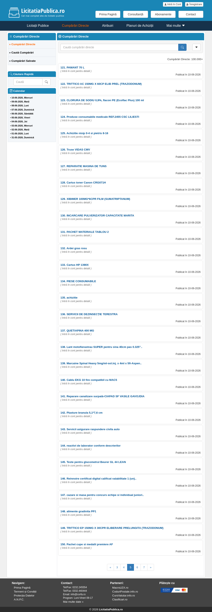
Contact (191, 14)
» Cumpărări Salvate (22, 60)
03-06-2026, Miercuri (22, 125)
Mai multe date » (73, 601)
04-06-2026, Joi (19, 121)
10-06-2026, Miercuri (22, 97)
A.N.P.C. (19, 599)
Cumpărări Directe (75, 25)
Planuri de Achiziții (139, 25)
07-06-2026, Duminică (23, 109)
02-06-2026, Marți (20, 129)
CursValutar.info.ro (123, 595)
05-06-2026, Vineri (21, 117)
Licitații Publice (38, 25)
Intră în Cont (172, 4)
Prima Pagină (108, 14)
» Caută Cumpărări (21, 52)
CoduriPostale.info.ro (125, 591)
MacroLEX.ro (120, 587)
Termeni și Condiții (25, 591)
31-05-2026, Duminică (23, 137)
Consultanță (135, 14)
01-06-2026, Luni (20, 133)
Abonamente (163, 14)
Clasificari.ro (119, 599)
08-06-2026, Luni (20, 105)
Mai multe (175, 25)
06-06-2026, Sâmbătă (22, 113)
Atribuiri (107, 25)
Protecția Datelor (24, 595)
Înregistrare (194, 4)
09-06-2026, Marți (20, 101)
